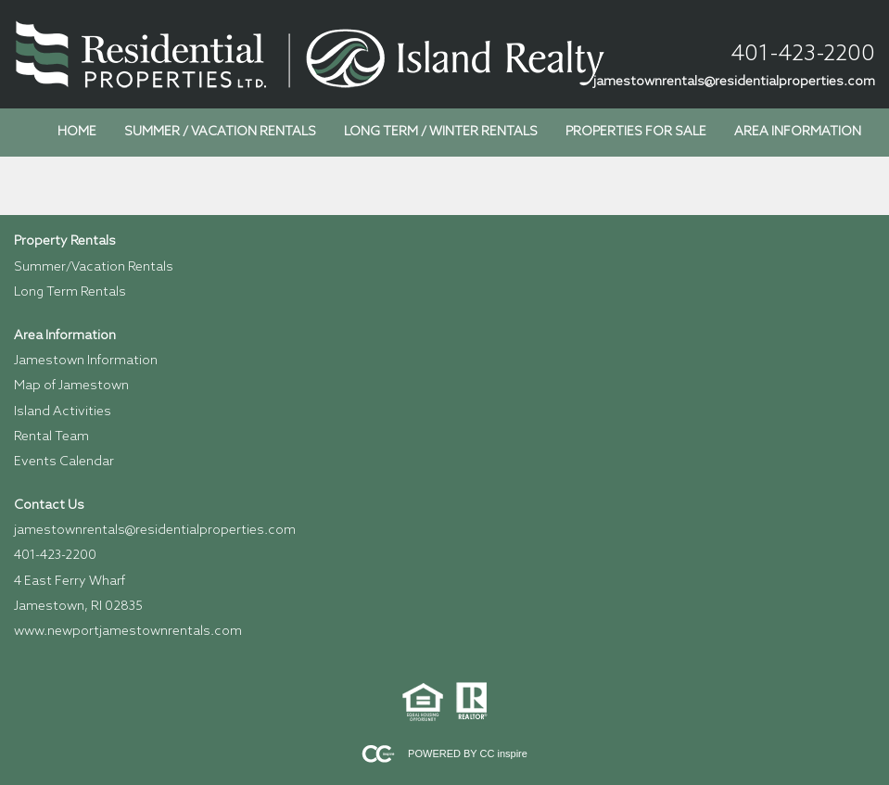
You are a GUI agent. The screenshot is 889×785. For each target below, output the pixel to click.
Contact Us (49, 505)
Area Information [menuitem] (797, 132)
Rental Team (51, 437)
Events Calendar (64, 462)
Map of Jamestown (71, 386)
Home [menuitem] (76, 132)
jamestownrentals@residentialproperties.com (734, 82)
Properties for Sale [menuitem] (635, 132)
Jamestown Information (86, 361)
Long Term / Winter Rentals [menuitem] (441, 132)
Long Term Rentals (70, 292)
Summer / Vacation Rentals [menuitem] (220, 132)
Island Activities (62, 412)
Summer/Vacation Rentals (93, 267)
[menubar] (459, 132)
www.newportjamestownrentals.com (128, 631)
